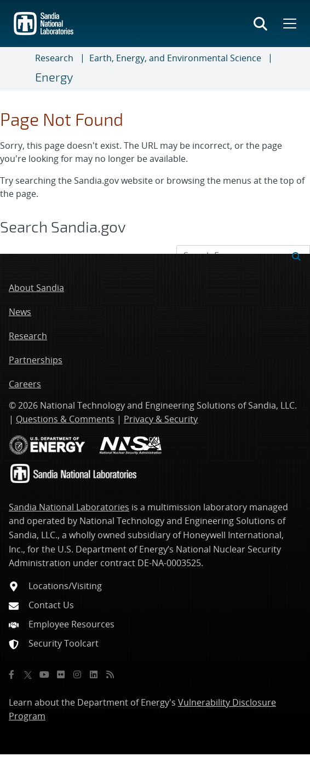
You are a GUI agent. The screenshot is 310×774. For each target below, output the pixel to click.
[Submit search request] (296, 255)
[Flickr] (61, 674)
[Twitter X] (28, 674)
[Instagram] (77, 674)
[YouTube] (44, 674)
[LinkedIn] (93, 674)
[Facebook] (11, 674)
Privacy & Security (161, 419)
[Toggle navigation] (22, 69)
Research (54, 58)
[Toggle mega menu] (288, 23)
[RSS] (110, 674)
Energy (54, 76)
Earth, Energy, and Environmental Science (175, 58)
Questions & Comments (65, 419)
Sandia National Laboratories (69, 507)
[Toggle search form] (260, 23)
